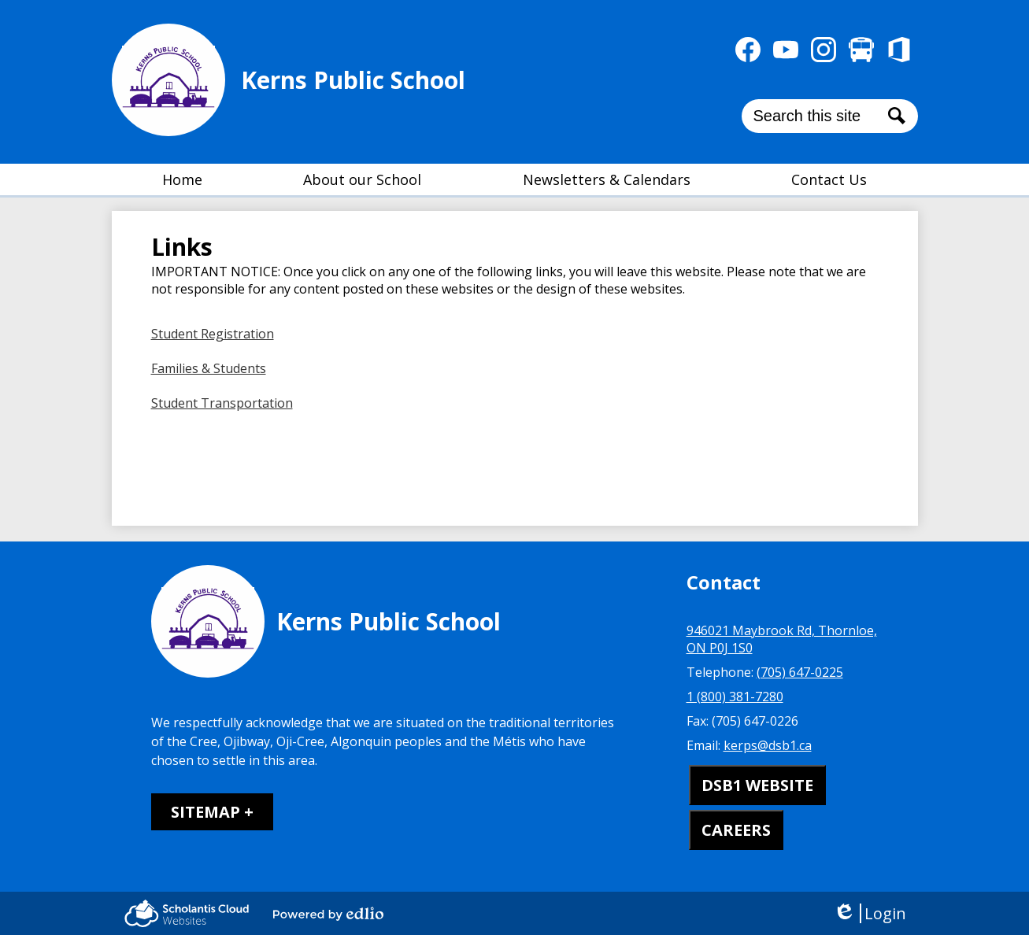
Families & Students (208, 368)
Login (869, 913)
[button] (362, 179)
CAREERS (736, 830)
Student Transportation (222, 403)
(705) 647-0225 (800, 672)
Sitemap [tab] (205, 811)
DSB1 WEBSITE (757, 785)
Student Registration (212, 333)
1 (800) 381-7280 (735, 696)
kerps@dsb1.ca (768, 745)
